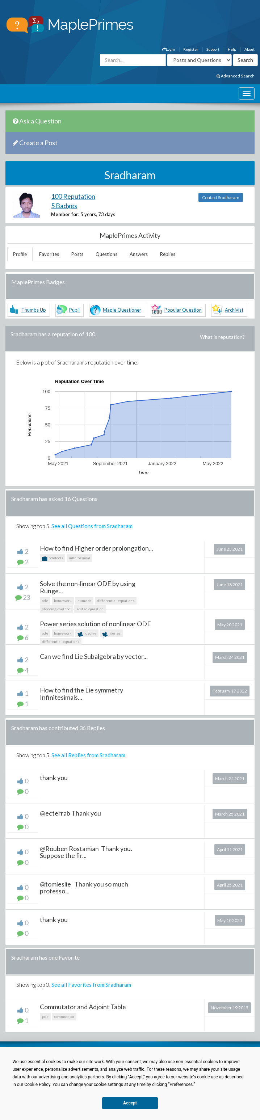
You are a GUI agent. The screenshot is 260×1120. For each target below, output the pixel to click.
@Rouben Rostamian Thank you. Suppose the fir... (86, 852)
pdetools (52, 558)
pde (45, 1016)
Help (232, 49)
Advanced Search (236, 75)
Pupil (74, 310)
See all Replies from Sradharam (88, 755)
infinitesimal (79, 558)
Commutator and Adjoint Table (83, 1007)
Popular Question (183, 310)
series (111, 634)
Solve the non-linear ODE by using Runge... (87, 587)
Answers (139, 254)
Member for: (65, 214)
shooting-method (56, 609)
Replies (167, 254)
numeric (84, 600)
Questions (106, 254)
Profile (20, 254)
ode (45, 600)
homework (63, 600)
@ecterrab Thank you (70, 813)
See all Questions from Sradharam (92, 526)
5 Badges (64, 206)
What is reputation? (222, 337)
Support (212, 49)
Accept (130, 1103)
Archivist (234, 310)
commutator (64, 1016)
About (249, 49)
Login (168, 49)
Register (190, 49)
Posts (77, 254)
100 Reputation (73, 196)
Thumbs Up (33, 310)
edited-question (90, 609)
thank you (54, 778)
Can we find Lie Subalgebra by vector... (94, 656)
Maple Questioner (122, 310)
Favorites (49, 254)
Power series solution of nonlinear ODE (95, 624)
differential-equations (115, 600)
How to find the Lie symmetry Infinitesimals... (81, 693)
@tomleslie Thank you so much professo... (84, 887)
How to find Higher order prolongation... (96, 548)
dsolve (86, 634)
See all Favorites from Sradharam (91, 984)
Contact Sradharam (220, 197)
